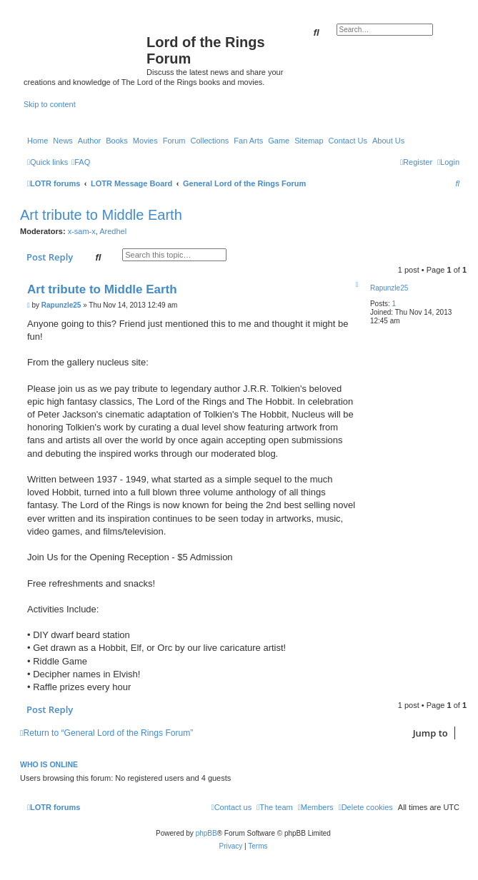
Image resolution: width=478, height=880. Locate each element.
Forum (174, 140)
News (63, 140)
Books (117, 140)
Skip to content (50, 104)
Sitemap (308, 140)
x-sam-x (82, 231)
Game (278, 140)
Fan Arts (248, 140)
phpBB (206, 833)
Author (89, 140)
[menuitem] (80, 162)
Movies (145, 140)
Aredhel (112, 231)
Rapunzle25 (389, 288)
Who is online (49, 764)
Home (37, 140)
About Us (388, 140)
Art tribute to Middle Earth (101, 215)
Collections (209, 140)
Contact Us (348, 140)
